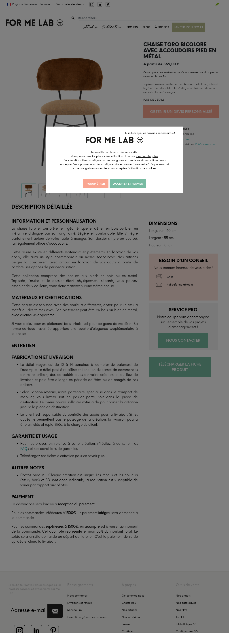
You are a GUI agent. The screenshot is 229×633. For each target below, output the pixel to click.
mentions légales (149, 156)
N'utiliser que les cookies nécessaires (150, 132)
